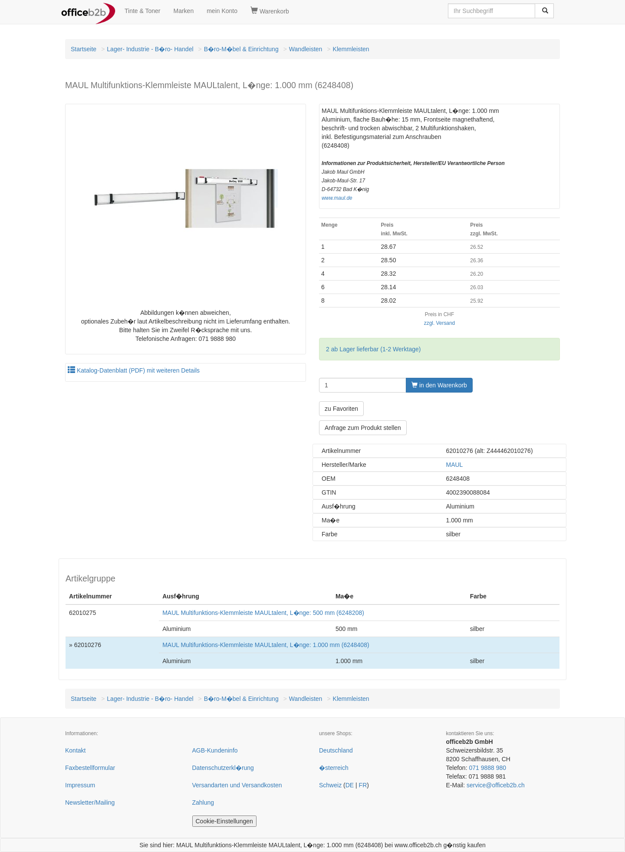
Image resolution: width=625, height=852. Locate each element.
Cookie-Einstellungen (224, 821)
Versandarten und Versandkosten (237, 785)
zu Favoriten (341, 408)
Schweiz (330, 785)
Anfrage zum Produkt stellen (363, 427)
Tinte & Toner (143, 10)
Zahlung (203, 802)
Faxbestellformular (90, 767)
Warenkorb (269, 11)
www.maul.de (337, 198)
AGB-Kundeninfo (215, 750)
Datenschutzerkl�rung (223, 767)
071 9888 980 (487, 767)
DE (349, 785)
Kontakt (75, 750)
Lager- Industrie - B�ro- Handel (150, 49)
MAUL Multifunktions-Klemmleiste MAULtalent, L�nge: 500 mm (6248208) (263, 612)
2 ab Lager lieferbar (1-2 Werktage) (373, 349)
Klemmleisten (351, 49)
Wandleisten (305, 49)
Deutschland (336, 750)
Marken (184, 10)
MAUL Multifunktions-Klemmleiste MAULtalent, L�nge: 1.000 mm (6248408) (265, 644)
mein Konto (222, 10)
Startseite (83, 49)
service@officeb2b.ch (496, 785)
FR (363, 785)
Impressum (80, 785)
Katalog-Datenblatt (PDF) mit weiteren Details (134, 370)
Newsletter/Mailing (90, 802)
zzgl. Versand (439, 323)
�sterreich (334, 767)
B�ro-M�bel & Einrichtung (241, 49)
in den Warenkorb (439, 385)
